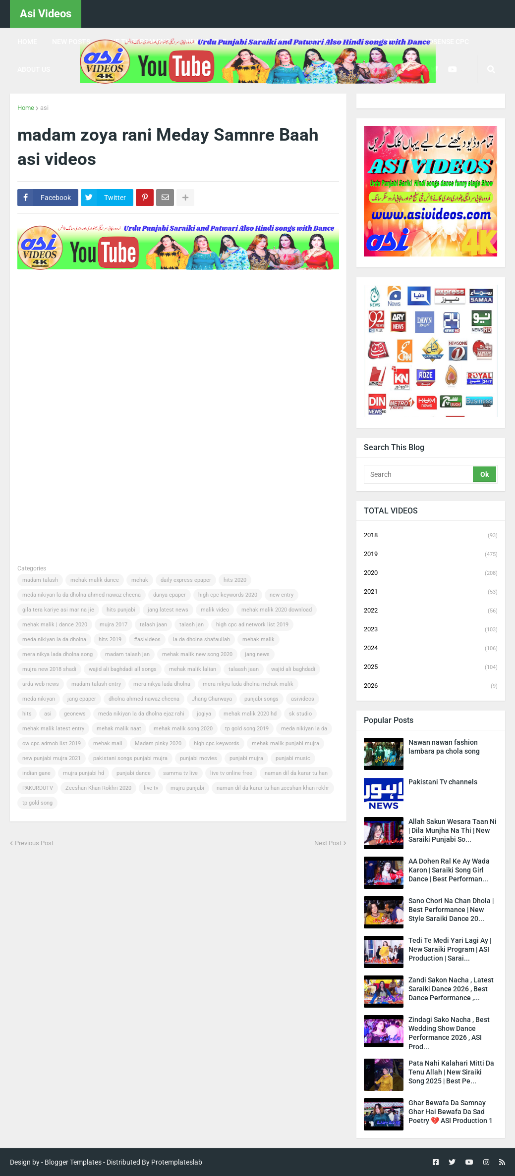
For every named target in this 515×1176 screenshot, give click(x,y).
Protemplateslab (176, 1162)
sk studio (300, 714)
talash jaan (153, 624)
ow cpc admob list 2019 (51, 743)
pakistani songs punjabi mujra (130, 758)
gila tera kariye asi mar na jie (58, 610)
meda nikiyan (38, 699)
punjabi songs (261, 699)
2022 (431, 611)
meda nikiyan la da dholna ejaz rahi (141, 714)
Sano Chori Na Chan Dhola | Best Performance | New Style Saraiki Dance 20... (451, 909)
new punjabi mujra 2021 (51, 758)
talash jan (191, 624)
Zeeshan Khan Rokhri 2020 (98, 788)
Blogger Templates (73, 1162)
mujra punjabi (187, 788)
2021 (431, 592)
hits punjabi (121, 610)
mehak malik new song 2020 (197, 654)
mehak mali (107, 743)
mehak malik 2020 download (276, 610)
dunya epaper (169, 595)
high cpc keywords (216, 743)
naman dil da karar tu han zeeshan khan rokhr (273, 788)
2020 (431, 573)
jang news (257, 654)
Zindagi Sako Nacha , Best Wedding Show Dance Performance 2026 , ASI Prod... (449, 1033)
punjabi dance (133, 773)
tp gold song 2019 (247, 728)
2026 (431, 686)
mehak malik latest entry (53, 728)
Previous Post (34, 843)
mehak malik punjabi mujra (285, 743)
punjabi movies (198, 758)
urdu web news (40, 684)
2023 (431, 630)
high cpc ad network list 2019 (252, 624)
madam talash (40, 580)
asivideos (302, 699)
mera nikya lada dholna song (57, 654)
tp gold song (37, 803)
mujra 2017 (113, 624)
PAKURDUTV (37, 788)
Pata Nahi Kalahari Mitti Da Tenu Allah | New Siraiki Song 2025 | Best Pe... (451, 1072)
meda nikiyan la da (304, 728)
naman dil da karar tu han (296, 773)
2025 (431, 667)
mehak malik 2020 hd (250, 714)
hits (27, 714)
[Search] (419, 474)
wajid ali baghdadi (293, 669)
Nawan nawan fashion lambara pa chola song (444, 746)
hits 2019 (110, 639)
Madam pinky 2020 (158, 743)
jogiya (204, 714)
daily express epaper (186, 580)
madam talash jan (127, 654)
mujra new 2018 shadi (49, 669)
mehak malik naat (119, 728)
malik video (215, 610)
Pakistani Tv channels (442, 782)
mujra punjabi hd (83, 773)
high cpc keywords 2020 (227, 595)
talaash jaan (244, 669)
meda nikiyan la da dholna (54, 639)
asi (44, 107)
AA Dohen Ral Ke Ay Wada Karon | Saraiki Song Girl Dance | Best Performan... (449, 870)
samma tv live (180, 773)
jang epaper (81, 699)
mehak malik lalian (192, 669)
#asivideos (147, 639)
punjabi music (293, 758)
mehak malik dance (94, 580)
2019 (431, 555)
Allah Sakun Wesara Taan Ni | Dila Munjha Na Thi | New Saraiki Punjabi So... (452, 830)
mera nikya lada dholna (161, 684)
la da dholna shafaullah (201, 639)
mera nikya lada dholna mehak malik (248, 684)
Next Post (328, 843)
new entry (281, 595)
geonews (75, 714)
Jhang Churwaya (212, 699)
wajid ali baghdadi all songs (123, 669)
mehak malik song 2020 (183, 728)
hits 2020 (235, 580)
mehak (139, 580)
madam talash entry (96, 684)
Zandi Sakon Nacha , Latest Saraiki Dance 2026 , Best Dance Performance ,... (451, 989)
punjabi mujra (246, 758)
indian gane (36, 773)
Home (25, 107)
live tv (151, 788)
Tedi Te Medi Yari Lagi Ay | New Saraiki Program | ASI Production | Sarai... (449, 949)
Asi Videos (45, 13)
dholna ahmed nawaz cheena (144, 699)
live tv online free (231, 773)
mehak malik (258, 639)
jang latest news (168, 610)
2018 (431, 536)
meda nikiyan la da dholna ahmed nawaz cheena (81, 595)
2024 (431, 649)
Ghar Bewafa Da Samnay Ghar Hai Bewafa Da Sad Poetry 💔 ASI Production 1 (450, 1112)
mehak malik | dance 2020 (54, 624)
